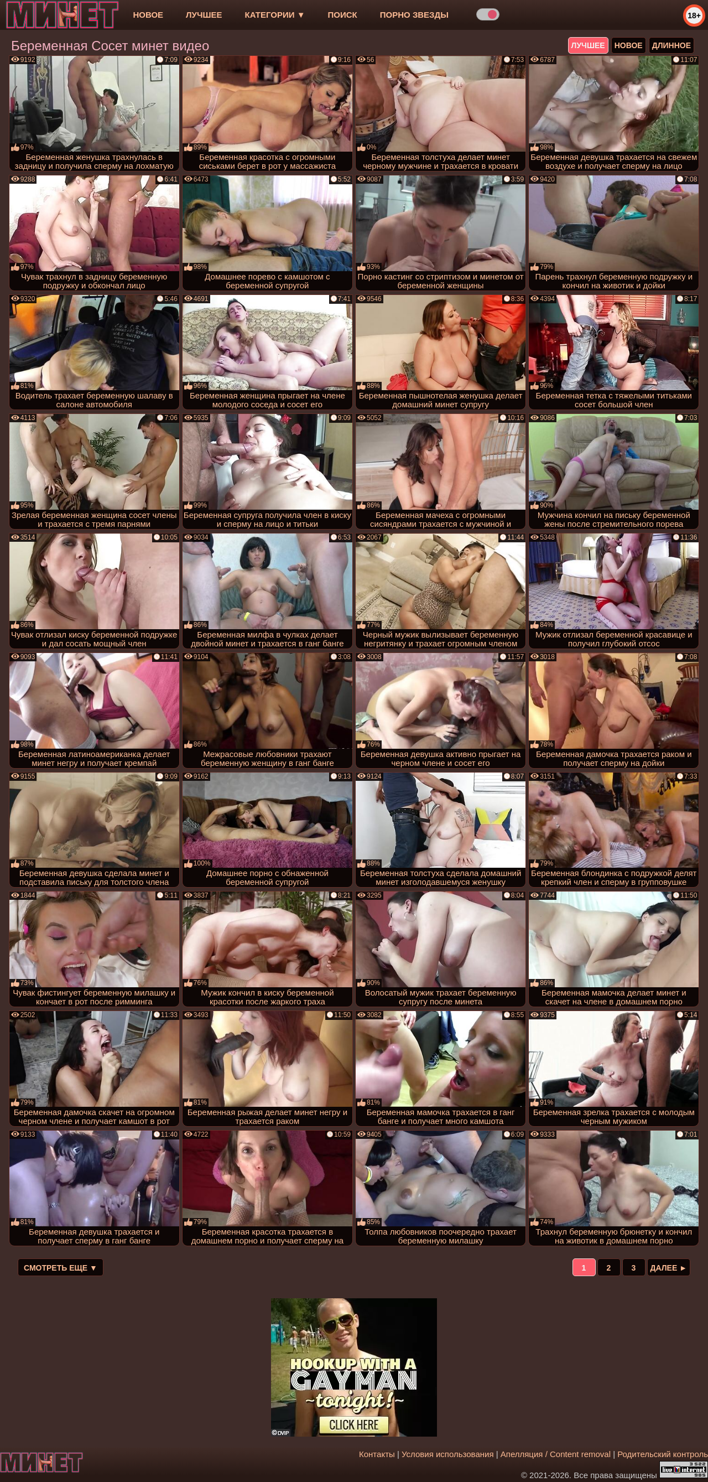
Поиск (342, 14)
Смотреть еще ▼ (60, 1267)
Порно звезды (414, 14)
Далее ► (669, 1267)
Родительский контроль (662, 1454)
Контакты (377, 1454)
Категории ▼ (275, 14)
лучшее (204, 14)
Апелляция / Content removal (556, 1454)
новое (148, 14)
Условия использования (448, 1454)
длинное (671, 45)
